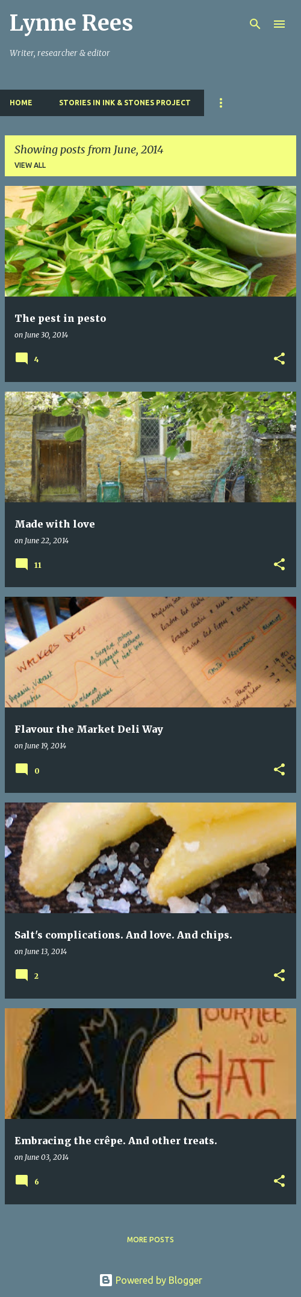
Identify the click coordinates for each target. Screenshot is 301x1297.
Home (21, 102)
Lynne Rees (71, 23)
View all (30, 165)
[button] (279, 359)
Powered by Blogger (150, 1280)
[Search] (255, 24)
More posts (150, 1239)
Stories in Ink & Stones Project (125, 102)
